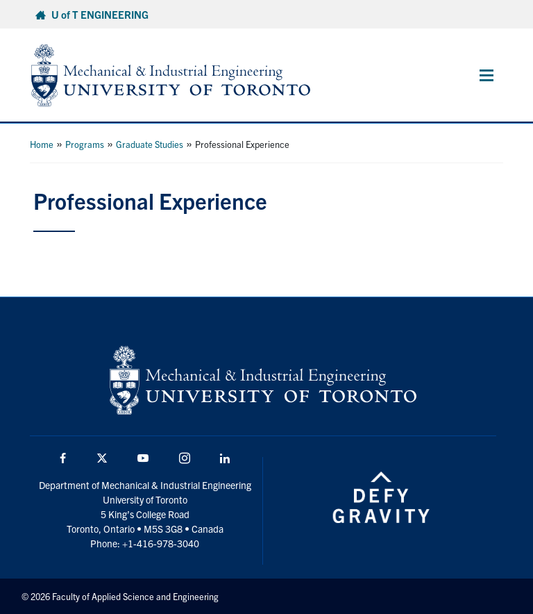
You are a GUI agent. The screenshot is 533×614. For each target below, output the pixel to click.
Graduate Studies (149, 144)
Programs (84, 144)
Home (41, 144)
